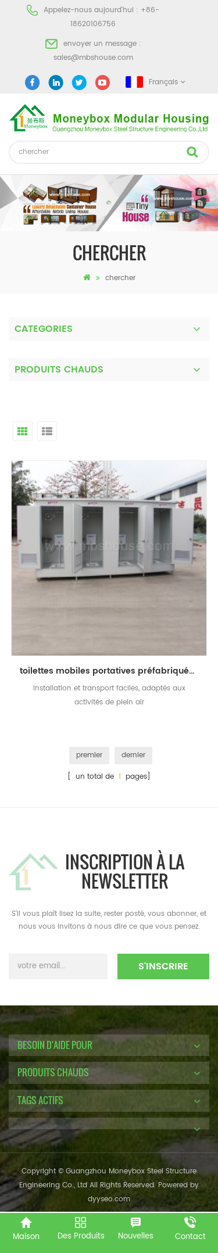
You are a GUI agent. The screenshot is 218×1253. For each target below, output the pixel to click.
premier (89, 755)
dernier (133, 755)
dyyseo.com (109, 1199)
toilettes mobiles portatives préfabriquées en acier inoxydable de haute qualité (113, 671)
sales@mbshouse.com (93, 57)
